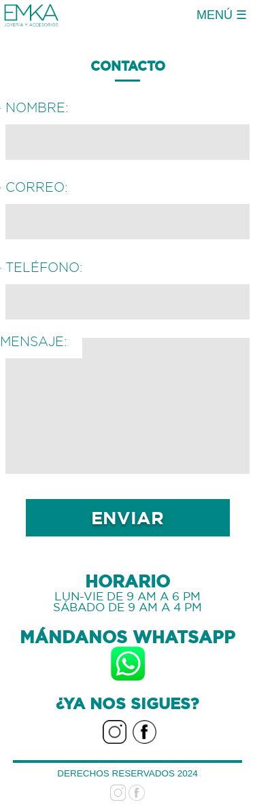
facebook (144, 726)
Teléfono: (44, 267)
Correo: (36, 187)
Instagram (114, 726)
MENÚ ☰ (222, 15)
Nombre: (37, 107)
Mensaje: (33, 341)
